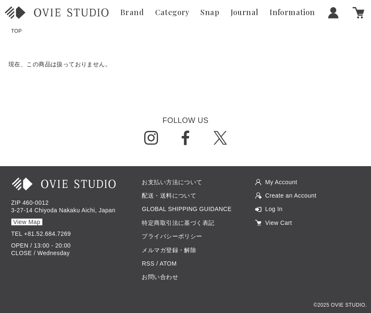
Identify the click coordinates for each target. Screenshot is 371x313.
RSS (148, 263)
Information (292, 12)
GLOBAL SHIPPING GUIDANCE (186, 209)
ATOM (168, 263)
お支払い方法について (172, 182)
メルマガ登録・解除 (169, 250)
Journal (245, 12)
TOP (16, 31)
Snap (209, 12)
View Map (27, 222)
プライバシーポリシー (172, 236)
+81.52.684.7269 (47, 233)
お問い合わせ (160, 277)
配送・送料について (169, 195)
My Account (281, 182)
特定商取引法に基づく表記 (178, 222)
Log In (273, 209)
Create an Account (290, 195)
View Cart (278, 222)
